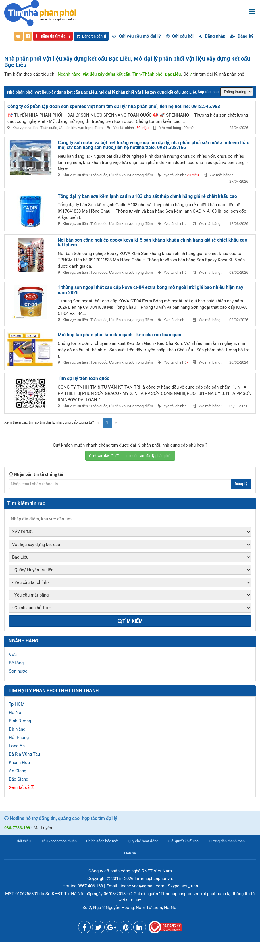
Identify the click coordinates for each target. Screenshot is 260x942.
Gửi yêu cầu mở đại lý (136, 36)
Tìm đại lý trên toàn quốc (83, 378)
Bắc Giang (18, 779)
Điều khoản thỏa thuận (58, 841)
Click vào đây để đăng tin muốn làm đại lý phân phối (130, 455)
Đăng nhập (212, 36)
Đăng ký (241, 36)
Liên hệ (130, 853)
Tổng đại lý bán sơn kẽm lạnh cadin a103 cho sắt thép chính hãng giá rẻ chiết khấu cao (147, 196)
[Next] (115, 422)
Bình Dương (20, 720)
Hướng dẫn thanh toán (227, 841)
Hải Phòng (19, 737)
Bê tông (16, 662)
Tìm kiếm (130, 621)
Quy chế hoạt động (143, 841)
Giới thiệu (23, 841)
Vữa (13, 654)
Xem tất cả (21, 787)
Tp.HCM (16, 704)
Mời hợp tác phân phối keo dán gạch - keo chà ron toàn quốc (120, 334)
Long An (17, 745)
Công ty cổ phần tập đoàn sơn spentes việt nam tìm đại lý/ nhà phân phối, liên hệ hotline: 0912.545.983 (113, 106)
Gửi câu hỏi (180, 36)
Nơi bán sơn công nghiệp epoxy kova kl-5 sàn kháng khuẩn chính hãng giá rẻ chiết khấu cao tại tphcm (152, 242)
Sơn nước (18, 671)
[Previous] (98, 422)
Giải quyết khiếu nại (183, 841)
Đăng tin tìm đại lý (52, 36)
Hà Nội (15, 712)
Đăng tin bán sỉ (91, 36)
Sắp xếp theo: (208, 92)
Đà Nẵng (17, 729)
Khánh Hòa (19, 762)
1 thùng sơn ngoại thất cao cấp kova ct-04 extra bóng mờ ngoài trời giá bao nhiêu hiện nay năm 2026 (150, 290)
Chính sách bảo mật (102, 841)
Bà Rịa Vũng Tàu (24, 754)
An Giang (17, 770)
